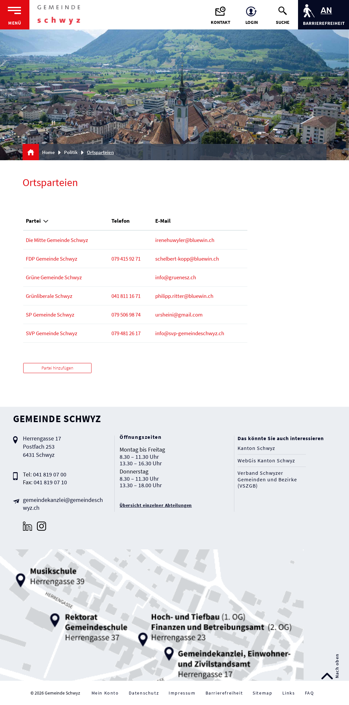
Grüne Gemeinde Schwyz (54, 277)
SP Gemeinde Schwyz (50, 314)
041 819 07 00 (49, 474)
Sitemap (262, 693)
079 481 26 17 (126, 333)
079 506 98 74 (126, 314)
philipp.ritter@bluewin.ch (184, 296)
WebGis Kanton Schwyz (266, 460)
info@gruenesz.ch (175, 277)
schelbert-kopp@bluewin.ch (187, 258)
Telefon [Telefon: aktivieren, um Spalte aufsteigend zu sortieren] (120, 220)
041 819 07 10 (50, 482)
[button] (73, 152)
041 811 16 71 (126, 296)
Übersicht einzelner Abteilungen (156, 505)
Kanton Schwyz (256, 448)
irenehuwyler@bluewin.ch (184, 240)
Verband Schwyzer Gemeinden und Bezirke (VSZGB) (267, 479)
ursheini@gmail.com (179, 314)
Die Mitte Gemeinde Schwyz (57, 240)
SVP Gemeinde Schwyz (51, 333)
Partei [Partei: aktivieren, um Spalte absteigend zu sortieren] (33, 220)
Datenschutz (144, 693)
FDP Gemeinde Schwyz (51, 258)
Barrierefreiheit (224, 693)
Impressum (182, 693)
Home (48, 152)
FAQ (309, 693)
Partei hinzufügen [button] (57, 368)
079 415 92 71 (126, 258)
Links (288, 693)
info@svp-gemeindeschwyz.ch (189, 333)
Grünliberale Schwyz (49, 296)
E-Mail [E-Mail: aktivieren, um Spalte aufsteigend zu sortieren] (163, 220)
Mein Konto (105, 693)
